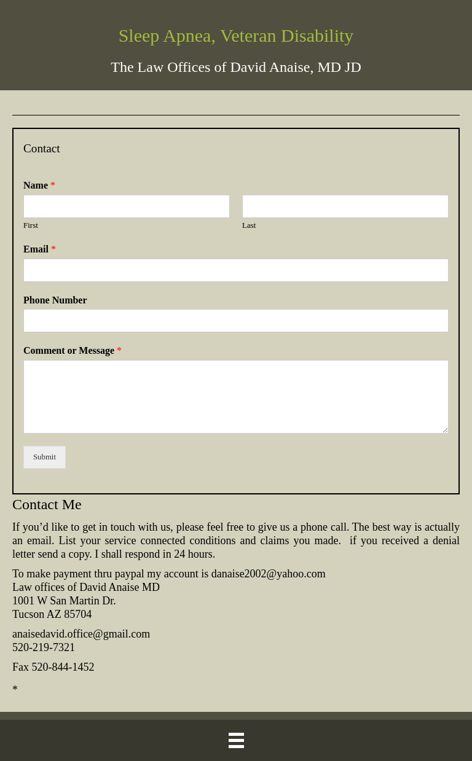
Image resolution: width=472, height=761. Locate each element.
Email (39, 249)
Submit (44, 457)
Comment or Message (72, 350)
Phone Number (55, 300)
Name (39, 185)
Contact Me (47, 504)
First (30, 225)
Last (249, 225)
